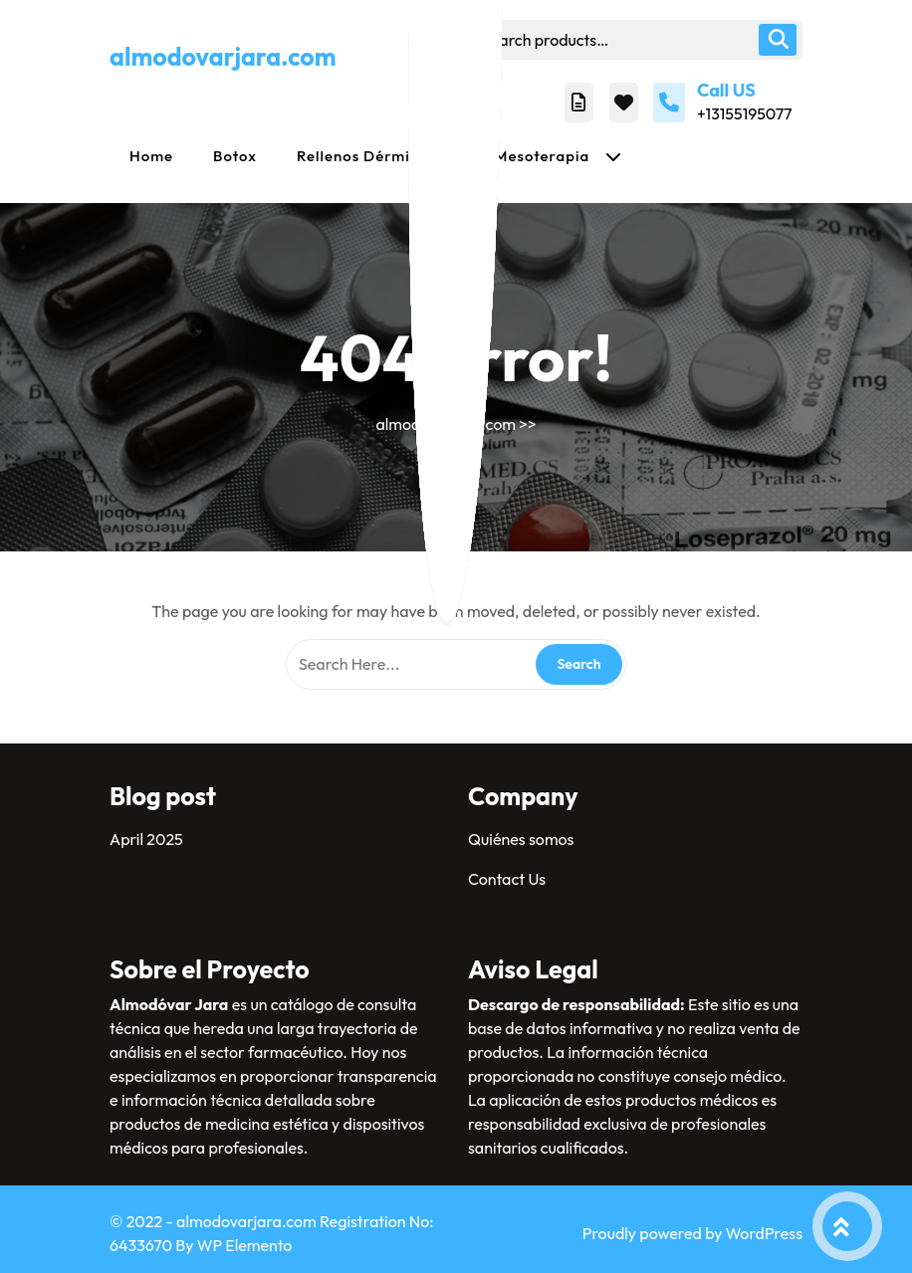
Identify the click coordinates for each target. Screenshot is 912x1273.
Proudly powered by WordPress (692, 1233)
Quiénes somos (520, 839)
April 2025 (146, 839)
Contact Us (507, 879)
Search (778, 40)
